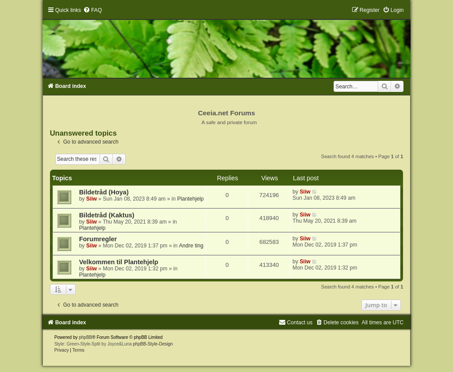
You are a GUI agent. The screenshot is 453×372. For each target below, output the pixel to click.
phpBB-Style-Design (153, 344)
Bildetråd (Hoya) (104, 192)
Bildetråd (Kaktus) (106, 215)
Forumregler (98, 239)
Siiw (91, 199)
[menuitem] (92, 10)
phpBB (85, 337)
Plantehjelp (190, 199)
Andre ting (191, 246)
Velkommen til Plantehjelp (118, 262)
